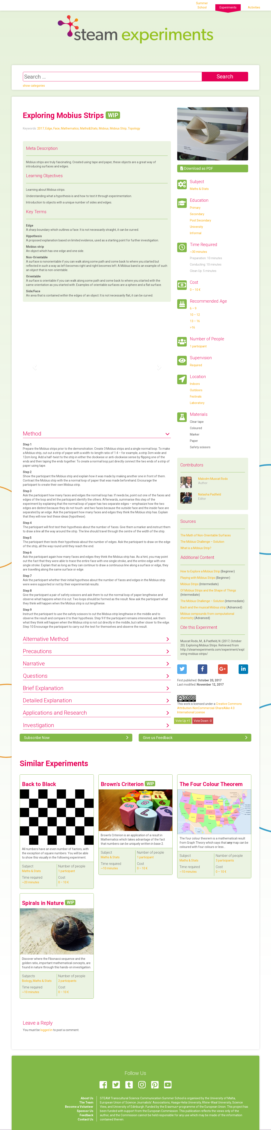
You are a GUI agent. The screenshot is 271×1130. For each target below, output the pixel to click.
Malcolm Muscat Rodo (213, 478)
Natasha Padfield (209, 494)
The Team (86, 1102)
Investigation (38, 725)
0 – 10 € (195, 289)
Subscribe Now (36, 737)
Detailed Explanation (47, 700)
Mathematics (70, 128)
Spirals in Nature (48, 903)
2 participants (67, 980)
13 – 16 (195, 321)
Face (56, 128)
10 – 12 (195, 314)
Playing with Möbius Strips (197, 577)
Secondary (197, 214)
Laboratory (197, 403)
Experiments (228, 7)
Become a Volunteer (79, 1106)
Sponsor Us (85, 1111)
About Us (87, 1098)
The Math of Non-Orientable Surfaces (205, 535)
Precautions (37, 651)
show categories (34, 85)
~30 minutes (198, 251)
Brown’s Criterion (128, 784)
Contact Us (85, 1119)
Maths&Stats (89, 128)
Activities (254, 7)
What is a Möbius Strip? (195, 548)
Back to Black (39, 784)
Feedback (86, 1115)
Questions (35, 676)
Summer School (202, 5)
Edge (48, 128)
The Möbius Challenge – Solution (202, 541)
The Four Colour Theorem (211, 784)
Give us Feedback (157, 737)
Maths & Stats (199, 189)
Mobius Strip (118, 128)
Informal (195, 233)
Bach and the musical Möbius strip (203, 607)
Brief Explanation (43, 688)
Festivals (196, 396)
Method (32, 433)
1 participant (198, 346)
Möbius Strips (189, 584)
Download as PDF (196, 168)
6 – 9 (193, 308)
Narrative (34, 663)
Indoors (195, 383)
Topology (134, 128)
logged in (46, 1030)
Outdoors (196, 390)
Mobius (104, 128)
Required (196, 365)
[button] (34, 366)
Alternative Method (45, 639)
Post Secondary (200, 220)
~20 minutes (30, 882)
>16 (192, 327)
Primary (195, 207)
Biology (27, 980)
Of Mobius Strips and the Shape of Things (208, 590)
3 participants (225, 860)
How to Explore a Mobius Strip (200, 571)
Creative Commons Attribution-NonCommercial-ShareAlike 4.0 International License (209, 708)
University (196, 226)
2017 (40, 128)
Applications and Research (55, 713)
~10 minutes (109, 868)
